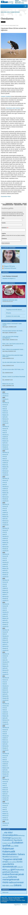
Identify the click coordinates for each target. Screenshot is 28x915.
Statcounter (5, 892)
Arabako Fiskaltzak (6, 96)
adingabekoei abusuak (8, 204)
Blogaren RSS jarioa (9, 266)
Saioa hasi (24, 0)
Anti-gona (8, 313)
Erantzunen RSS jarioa (10, 268)
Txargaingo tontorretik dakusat (14, 309)
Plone (23, 900)
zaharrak (24, 203)
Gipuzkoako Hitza (18, 204)
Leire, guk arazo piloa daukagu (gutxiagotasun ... (10, 337)
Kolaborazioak (9, 203)
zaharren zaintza (17, 203)
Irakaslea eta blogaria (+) (8, 278)
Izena (3, 218)
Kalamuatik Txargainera (10, 12)
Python (5, 901)
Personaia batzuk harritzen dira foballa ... (13, 330)
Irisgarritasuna (17, 904)
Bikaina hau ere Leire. (8, 383)
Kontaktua (24, 904)
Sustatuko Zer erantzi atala (13, 316)
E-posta (3, 222)
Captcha (4, 233)
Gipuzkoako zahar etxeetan (13, 108)
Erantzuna (5, 227)
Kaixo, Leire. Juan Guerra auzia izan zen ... (13, 343)
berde (25, 204)
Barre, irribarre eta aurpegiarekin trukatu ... (13, 349)
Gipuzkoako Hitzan (6, 196)
